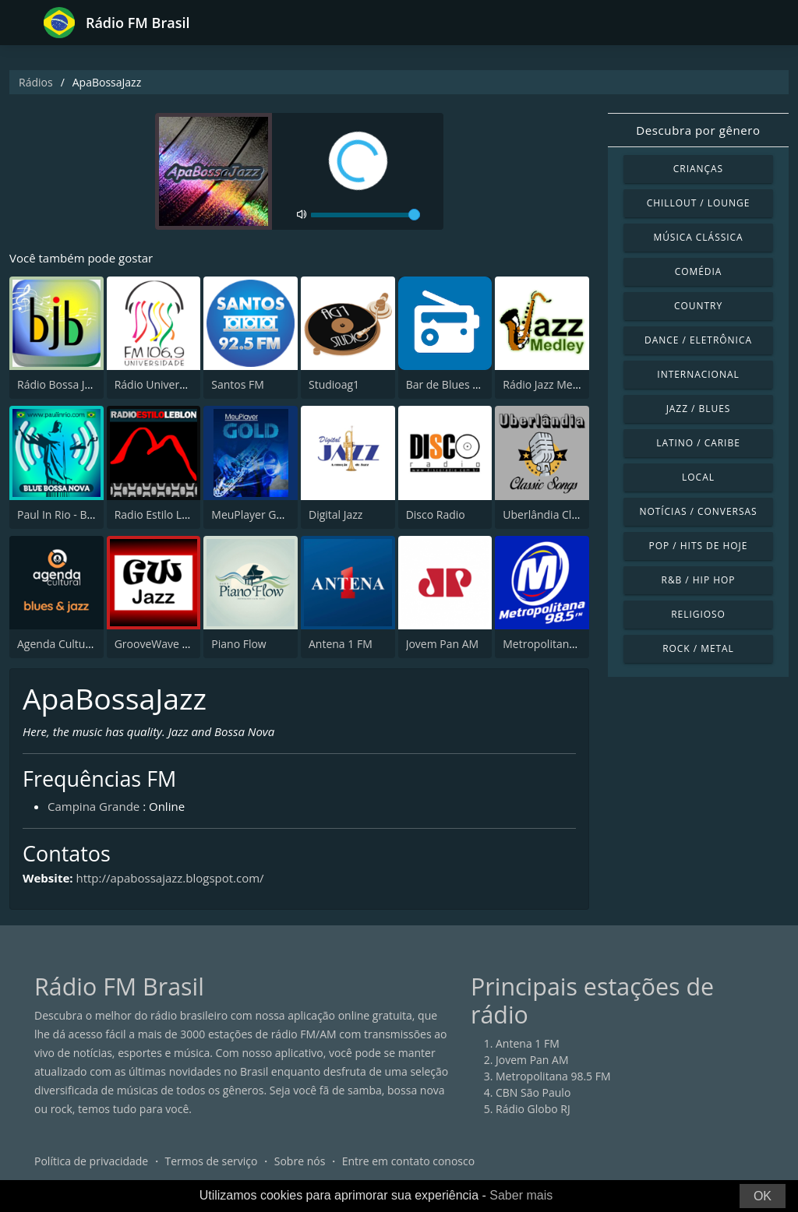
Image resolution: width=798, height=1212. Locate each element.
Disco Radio (435, 514)
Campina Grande (93, 806)
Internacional (698, 374)
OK (763, 1196)
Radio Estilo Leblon (162, 514)
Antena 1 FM (341, 643)
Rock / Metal (698, 648)
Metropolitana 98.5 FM (560, 643)
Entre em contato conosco (408, 1161)
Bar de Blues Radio (454, 384)
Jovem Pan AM (442, 643)
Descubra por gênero (698, 130)
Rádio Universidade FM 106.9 (188, 384)
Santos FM (237, 384)
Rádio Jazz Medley (548, 384)
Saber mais (521, 1195)
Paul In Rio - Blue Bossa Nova (90, 514)
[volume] (365, 215)
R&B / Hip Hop (699, 580)
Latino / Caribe (698, 442)
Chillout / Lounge (698, 203)
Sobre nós (300, 1161)
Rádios (36, 82)
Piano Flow (238, 643)
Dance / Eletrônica (698, 340)
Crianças (698, 168)
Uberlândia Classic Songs (566, 514)
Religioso (698, 614)
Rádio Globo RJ (533, 1108)
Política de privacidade (91, 1161)
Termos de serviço (211, 1161)
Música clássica (698, 237)
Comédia (698, 271)
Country (698, 305)
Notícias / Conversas (698, 511)
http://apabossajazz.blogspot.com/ (169, 878)
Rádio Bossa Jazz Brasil (74, 384)
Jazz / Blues (698, 408)
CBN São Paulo (533, 1092)
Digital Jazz (335, 514)
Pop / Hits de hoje (698, 545)
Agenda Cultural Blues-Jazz (84, 643)
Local (698, 477)
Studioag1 (334, 384)
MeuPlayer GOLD (254, 514)
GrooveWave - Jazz (161, 643)
